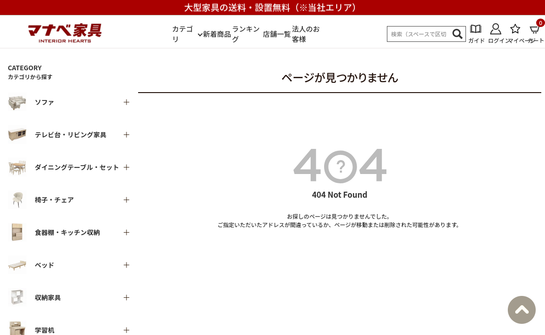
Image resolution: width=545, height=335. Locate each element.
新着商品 (217, 34)
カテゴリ (182, 34)
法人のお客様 (306, 34)
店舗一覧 (277, 34)
